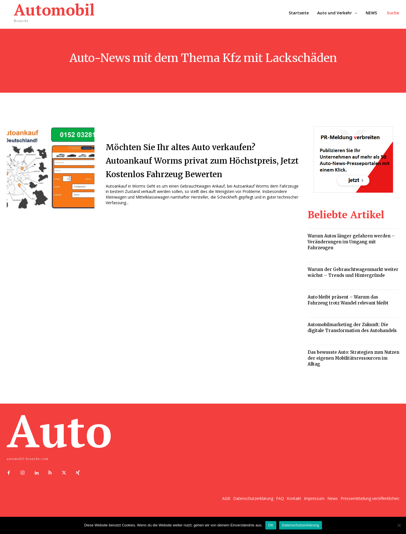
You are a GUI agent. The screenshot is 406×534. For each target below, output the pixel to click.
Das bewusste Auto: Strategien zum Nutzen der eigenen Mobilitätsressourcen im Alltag (353, 358)
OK (270, 525)
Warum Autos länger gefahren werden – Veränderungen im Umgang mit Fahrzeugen (351, 241)
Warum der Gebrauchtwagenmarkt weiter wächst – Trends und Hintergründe (353, 272)
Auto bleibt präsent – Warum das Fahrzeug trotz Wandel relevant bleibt (348, 300)
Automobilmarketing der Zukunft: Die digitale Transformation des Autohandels (352, 327)
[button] (393, 13)
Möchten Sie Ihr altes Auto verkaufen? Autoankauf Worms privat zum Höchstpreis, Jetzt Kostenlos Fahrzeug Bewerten (190, 159)
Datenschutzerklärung (300, 525)
